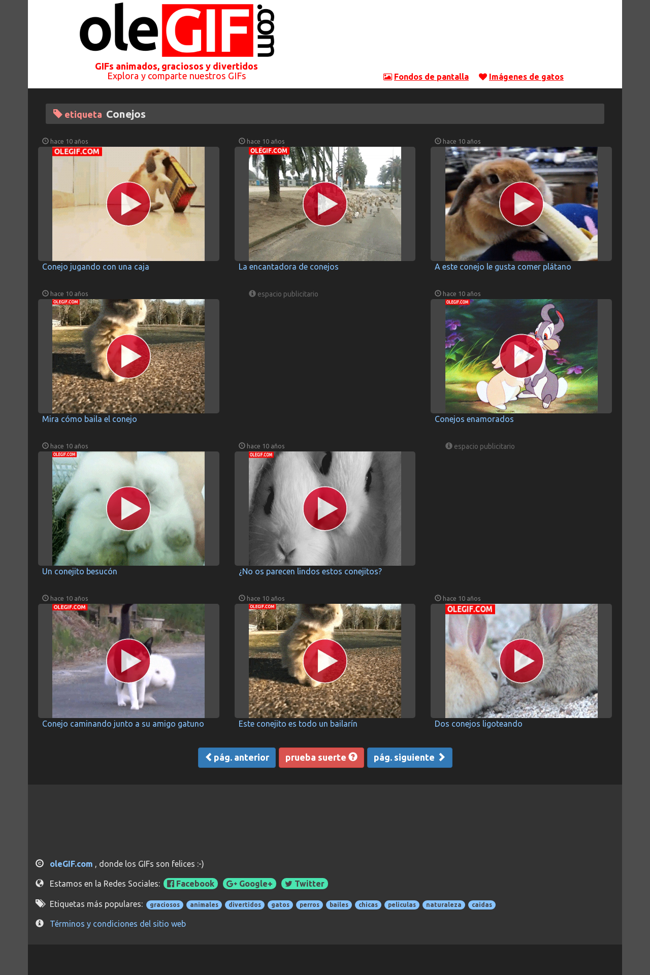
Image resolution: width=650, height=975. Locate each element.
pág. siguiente (410, 757)
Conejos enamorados (474, 419)
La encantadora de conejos (289, 266)
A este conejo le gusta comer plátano (503, 266)
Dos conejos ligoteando (479, 723)
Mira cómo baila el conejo (89, 419)
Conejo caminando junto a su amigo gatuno (123, 723)
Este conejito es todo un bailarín (298, 723)
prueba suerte (321, 757)
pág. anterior (237, 757)
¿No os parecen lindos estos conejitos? (310, 571)
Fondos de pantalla (431, 76)
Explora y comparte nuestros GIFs (176, 76)
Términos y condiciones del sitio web (118, 923)
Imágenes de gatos (526, 76)
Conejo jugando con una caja (95, 266)
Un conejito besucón (79, 571)
